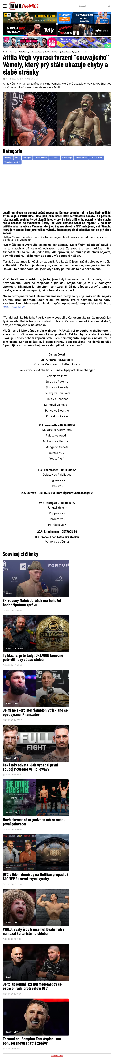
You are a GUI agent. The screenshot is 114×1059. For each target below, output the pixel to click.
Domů (5, 52)
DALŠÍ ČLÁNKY (57, 822)
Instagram (69, 1012)
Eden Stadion (89, 158)
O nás (34, 1033)
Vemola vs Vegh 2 (30, 163)
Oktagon (30, 158)
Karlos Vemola (45, 158)
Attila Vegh (74, 158)
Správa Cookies (47, 1055)
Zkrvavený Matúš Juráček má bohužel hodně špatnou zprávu (26, 597)
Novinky (14, 52)
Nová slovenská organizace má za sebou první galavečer (29, 702)
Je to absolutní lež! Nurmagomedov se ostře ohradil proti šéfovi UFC (82, 756)
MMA (19, 158)
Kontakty (93, 1028)
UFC (16, 639)
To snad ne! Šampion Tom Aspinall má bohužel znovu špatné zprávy (29, 807)
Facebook (48, 1012)
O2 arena (60, 158)
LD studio (97, 1055)
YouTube (89, 1012)
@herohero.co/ (45, 1003)
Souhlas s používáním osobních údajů (70, 1055)
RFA (16, 692)
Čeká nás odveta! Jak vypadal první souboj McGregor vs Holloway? (81, 651)
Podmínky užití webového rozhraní (26, 1055)
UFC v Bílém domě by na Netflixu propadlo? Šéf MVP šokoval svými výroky (83, 704)
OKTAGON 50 (11, 163)
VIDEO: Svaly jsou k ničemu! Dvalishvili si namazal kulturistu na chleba (27, 756)
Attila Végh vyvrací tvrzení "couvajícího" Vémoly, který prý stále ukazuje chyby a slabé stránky (57, 52)
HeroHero (47, 1033)
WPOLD (35, 79)
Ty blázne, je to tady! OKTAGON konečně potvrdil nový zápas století (81, 599)
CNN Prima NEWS (14, 308)
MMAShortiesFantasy (69, 1033)
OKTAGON (73, 587)
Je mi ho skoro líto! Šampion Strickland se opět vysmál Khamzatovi (25, 651)
